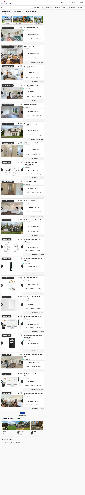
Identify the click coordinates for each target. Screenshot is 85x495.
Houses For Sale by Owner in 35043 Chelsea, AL (13, 443)
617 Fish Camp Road (34, 182)
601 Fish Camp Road (34, 47)
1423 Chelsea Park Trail (34, 28)
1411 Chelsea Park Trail (34, 143)
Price (42, 7)
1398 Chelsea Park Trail (34, 278)
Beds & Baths (49, 7)
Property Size (57, 7)
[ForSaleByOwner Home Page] (6, 2)
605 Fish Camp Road (34, 105)
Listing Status (72, 7)
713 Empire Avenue (34, 201)
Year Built (64, 7)
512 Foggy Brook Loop (34, 124)
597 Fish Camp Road (34, 66)
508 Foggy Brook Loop (34, 85)
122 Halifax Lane (34, 163)
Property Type (36, 7)
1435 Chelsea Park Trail (34, 298)
